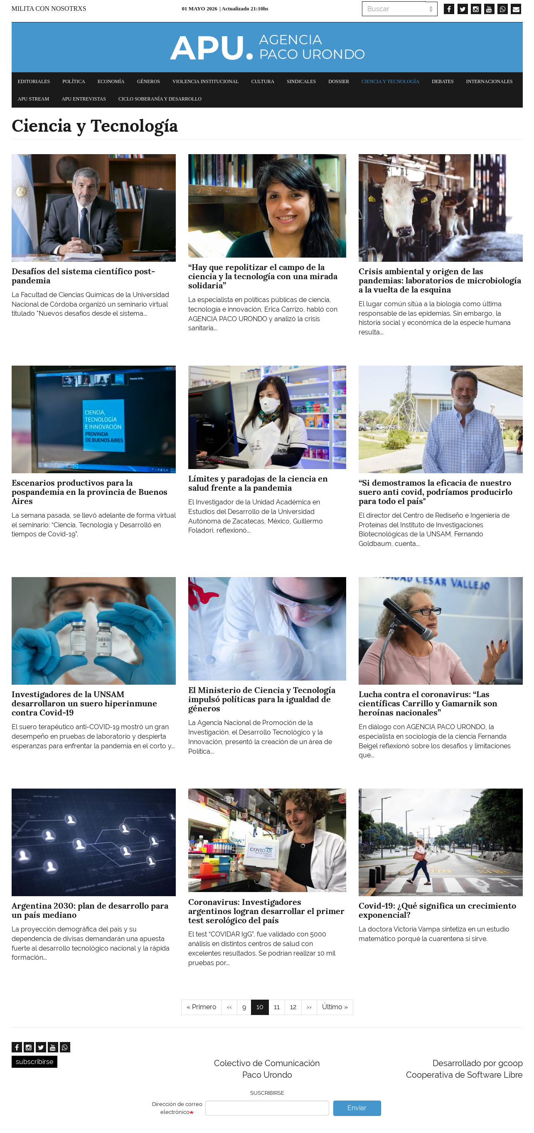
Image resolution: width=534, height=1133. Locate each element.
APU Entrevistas (84, 99)
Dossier (338, 81)
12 (296, 1007)
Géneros (148, 81)
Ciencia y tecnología (390, 81)
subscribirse (34, 1062)
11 (279, 1007)
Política (73, 81)
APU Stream (33, 99)
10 (262, 1009)
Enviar (357, 1108)
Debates (443, 81)
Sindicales (301, 81)
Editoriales (34, 81)
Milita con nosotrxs (49, 8)
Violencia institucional (205, 81)
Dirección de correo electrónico (177, 1108)
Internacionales (489, 81)
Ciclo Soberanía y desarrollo (160, 99)
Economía (111, 81)
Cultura (263, 81)
